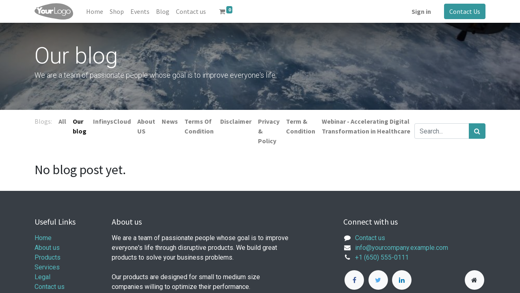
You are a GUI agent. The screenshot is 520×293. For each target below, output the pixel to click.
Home (43, 238)
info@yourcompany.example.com (401, 247)
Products (48, 257)
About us (47, 247)
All (62, 121)
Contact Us (464, 11)
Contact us (50, 287)
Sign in (421, 11)
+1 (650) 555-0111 (382, 257)
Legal (42, 277)
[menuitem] (94, 11)
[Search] (477, 131)
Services (47, 267)
